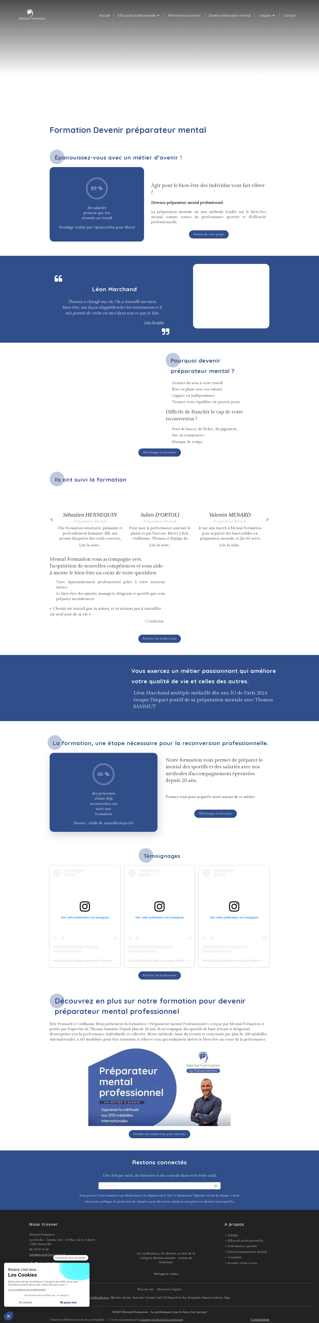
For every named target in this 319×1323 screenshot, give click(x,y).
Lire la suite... (90, 545)
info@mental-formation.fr (47, 1254)
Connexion (260, 1320)
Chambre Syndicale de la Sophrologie (161, 1319)
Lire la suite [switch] (154, 322)
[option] (90, 518)
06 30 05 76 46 (39, 1249)
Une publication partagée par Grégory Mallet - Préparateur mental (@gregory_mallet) (181, 960)
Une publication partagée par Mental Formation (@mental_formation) (96, 960)
